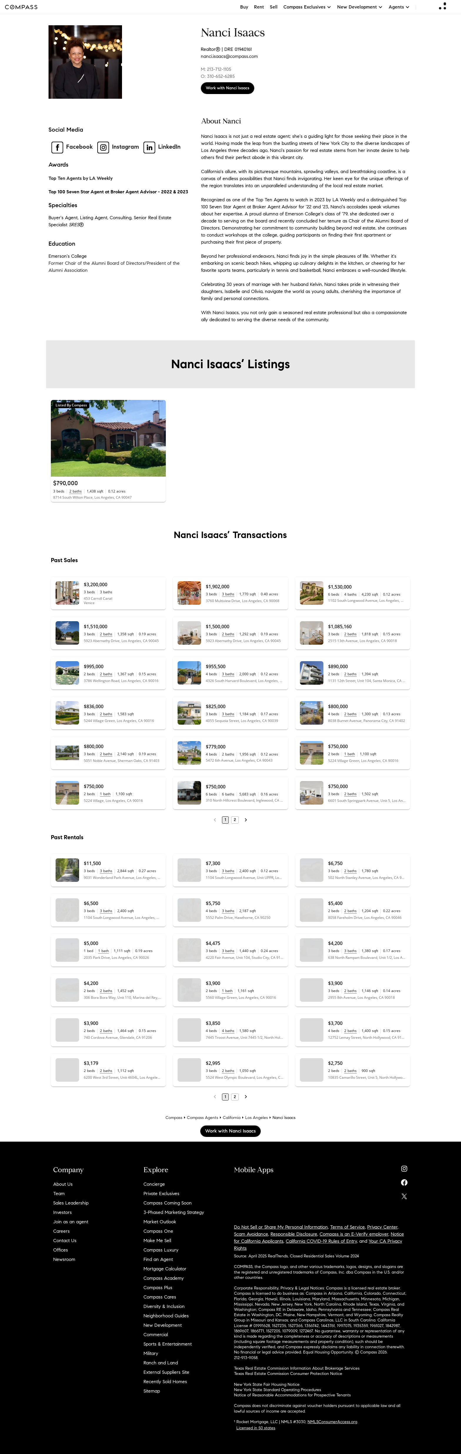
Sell (274, 7)
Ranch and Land (160, 1363)
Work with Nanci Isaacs (227, 88)
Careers (61, 1231)
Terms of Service (347, 1227)
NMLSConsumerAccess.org (332, 1421)
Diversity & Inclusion (164, 1306)
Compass (174, 1117)
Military (150, 1353)
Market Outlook (159, 1221)
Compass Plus (157, 1287)
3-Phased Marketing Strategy (173, 1212)
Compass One (158, 1231)
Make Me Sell (157, 1240)
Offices (60, 1250)
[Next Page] (245, 819)
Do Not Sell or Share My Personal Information (281, 1227)
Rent (259, 7)
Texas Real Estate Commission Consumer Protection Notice (288, 1373)
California (231, 1117)
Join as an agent (70, 1221)
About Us (63, 1184)
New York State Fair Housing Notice (267, 1384)
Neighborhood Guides (166, 1316)
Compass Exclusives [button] (307, 7)
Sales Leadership (70, 1203)
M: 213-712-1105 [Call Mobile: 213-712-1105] (216, 69)
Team (59, 1193)
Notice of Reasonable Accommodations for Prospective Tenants (292, 1395)
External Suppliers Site (166, 1372)
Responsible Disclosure (293, 1234)
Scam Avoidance (251, 1234)
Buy (244, 7)
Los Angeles (256, 1117)
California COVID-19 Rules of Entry (321, 1241)
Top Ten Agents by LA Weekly (81, 178)
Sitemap (151, 1391)
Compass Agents (202, 1117)
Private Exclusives (161, 1193)
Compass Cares (159, 1297)
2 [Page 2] (235, 819)
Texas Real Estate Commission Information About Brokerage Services (297, 1368)
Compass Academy (163, 1278)
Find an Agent (158, 1259)
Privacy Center (382, 1227)
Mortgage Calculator (164, 1269)
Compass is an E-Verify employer (354, 1234)
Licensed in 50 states (255, 1427)
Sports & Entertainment (167, 1344)
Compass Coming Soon (167, 1203)
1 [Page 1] (225, 819)
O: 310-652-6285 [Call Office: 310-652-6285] (218, 76)
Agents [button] (399, 7)
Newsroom (64, 1259)
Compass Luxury (160, 1250)
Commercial (155, 1334)
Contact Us (64, 1240)
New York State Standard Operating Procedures (277, 1389)
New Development (162, 1325)
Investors (62, 1212)
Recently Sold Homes (165, 1381)
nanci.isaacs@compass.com (229, 56)
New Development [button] (360, 7)
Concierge (154, 1184)
